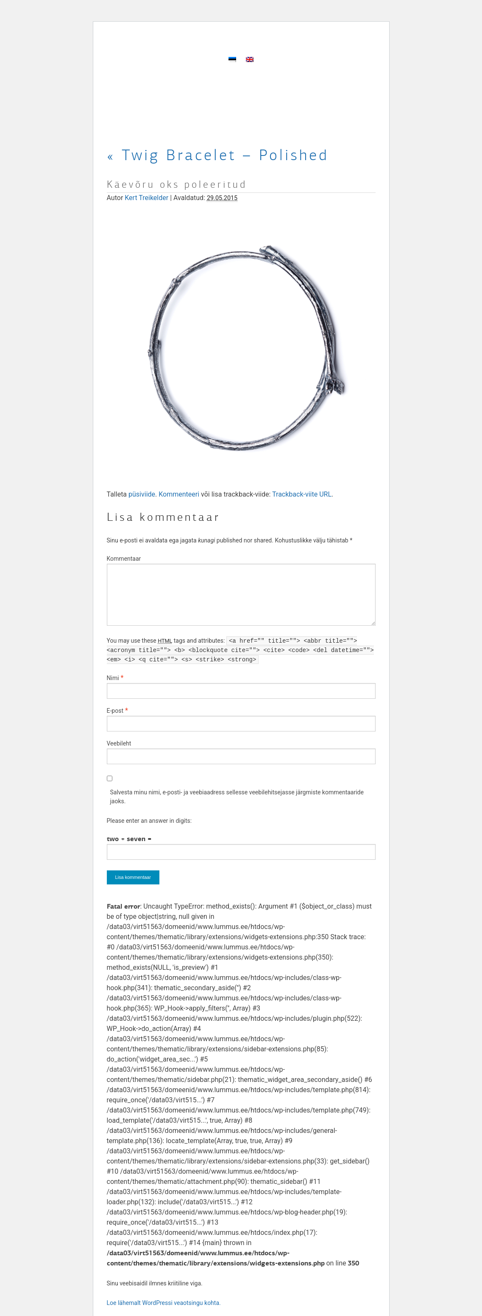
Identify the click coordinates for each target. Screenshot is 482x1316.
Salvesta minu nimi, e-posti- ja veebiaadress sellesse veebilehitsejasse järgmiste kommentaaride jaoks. (237, 797)
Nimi (113, 678)
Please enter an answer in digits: (149, 820)
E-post (115, 710)
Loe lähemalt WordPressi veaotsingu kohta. (164, 1302)
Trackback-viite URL (302, 494)
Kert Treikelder (146, 198)
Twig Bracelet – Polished (218, 155)
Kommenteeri (179, 494)
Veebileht (119, 743)
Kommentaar (124, 558)
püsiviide (141, 494)
